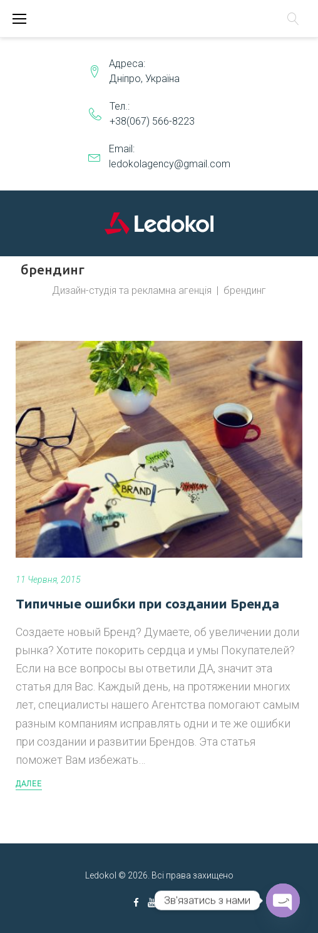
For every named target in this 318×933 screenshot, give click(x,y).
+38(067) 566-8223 (152, 121)
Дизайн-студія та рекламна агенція (132, 290)
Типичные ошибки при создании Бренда (147, 603)
